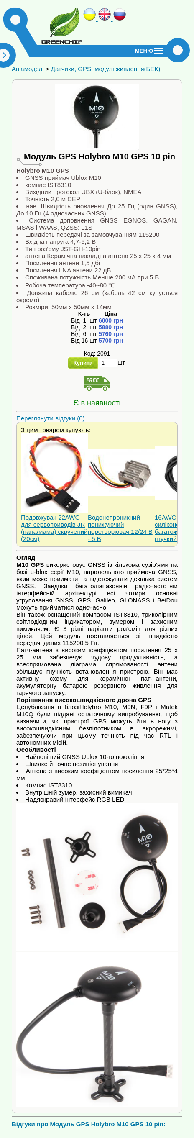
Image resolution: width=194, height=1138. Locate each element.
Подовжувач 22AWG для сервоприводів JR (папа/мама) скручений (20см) (54, 528)
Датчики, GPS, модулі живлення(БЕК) (105, 68)
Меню (144, 51)
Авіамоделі (28, 68)
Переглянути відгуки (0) (50, 418)
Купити (83, 363)
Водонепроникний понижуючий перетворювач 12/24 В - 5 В (120, 528)
